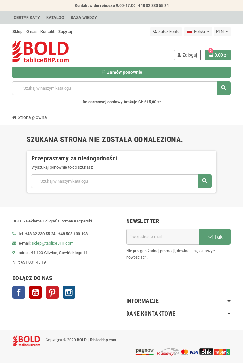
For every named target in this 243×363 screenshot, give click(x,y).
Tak (215, 237)
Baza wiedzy (84, 17)
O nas (31, 31)
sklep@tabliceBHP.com (52, 243)
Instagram (69, 292)
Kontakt (47, 31)
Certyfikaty (27, 17)
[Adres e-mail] (162, 237)
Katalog (55, 17)
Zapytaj (65, 31)
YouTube (35, 292)
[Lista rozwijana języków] (198, 31)
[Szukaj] (121, 88)
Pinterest (52, 292)
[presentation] (182, 276)
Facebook (18, 292)
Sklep (17, 31)
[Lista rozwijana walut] (222, 31)
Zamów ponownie (121, 72)
